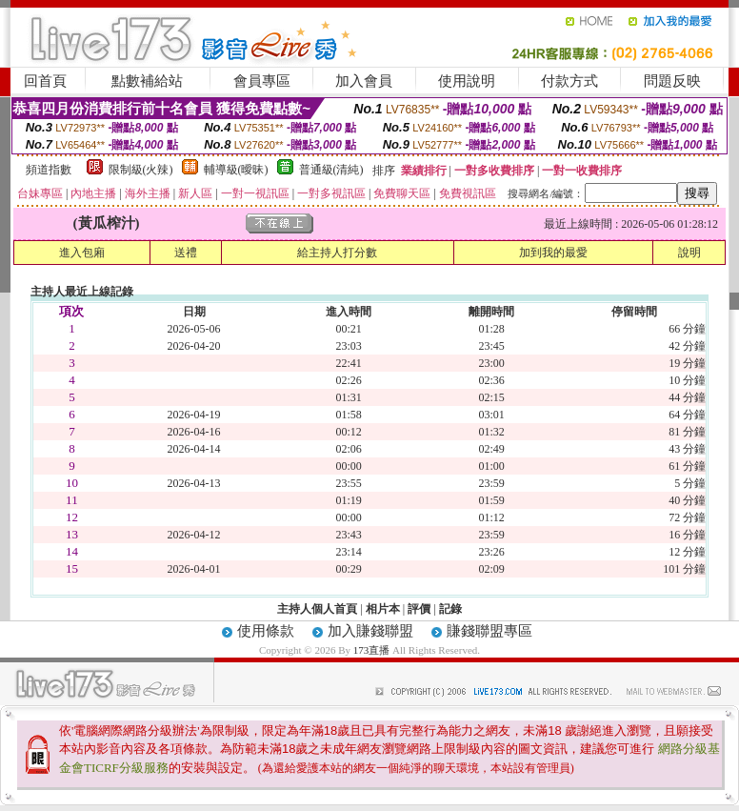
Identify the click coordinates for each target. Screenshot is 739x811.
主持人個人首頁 (317, 609)
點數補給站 (147, 81)
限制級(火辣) (141, 169)
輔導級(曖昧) (236, 169)
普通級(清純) (331, 169)
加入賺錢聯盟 (370, 631)
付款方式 (569, 81)
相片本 (383, 609)
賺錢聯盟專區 (489, 631)
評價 (419, 609)
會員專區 (261, 81)
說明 (689, 252)
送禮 (185, 252)
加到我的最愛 (553, 252)
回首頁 (45, 81)
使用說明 (466, 81)
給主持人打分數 (337, 252)
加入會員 (363, 81)
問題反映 (672, 81)
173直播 (371, 650)
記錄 (450, 609)
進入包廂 (82, 252)
